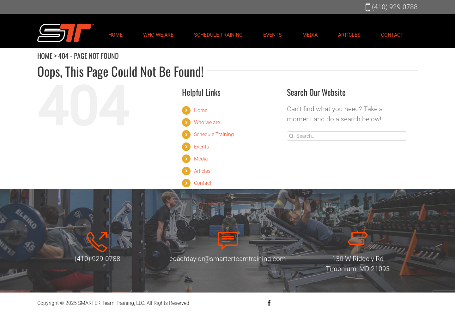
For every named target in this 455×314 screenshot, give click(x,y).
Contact (202, 183)
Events (201, 147)
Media (201, 159)
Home (200, 110)
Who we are (207, 122)
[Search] (291, 136)
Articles (202, 171)
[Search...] (347, 136)
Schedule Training (214, 134)
